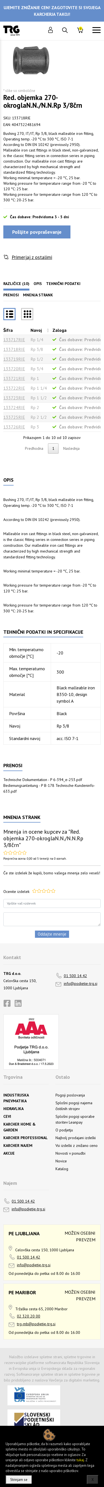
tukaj (80, 1460)
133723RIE (14, 397)
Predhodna (34, 448)
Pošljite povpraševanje (37, 232)
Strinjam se (18, 1479)
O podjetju (64, 1130)
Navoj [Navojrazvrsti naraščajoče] (36, 330)
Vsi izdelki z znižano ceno (76, 1145)
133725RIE (14, 417)
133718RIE (14, 349)
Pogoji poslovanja (70, 1095)
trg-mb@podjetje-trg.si (36, 1323)
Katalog (61, 1168)
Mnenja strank (38, 294)
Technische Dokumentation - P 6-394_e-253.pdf (42, 779)
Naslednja (71, 448)
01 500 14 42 (75, 975)
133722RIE (14, 388)
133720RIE (14, 368)
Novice (61, 1161)
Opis (38, 283)
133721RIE (14, 378)
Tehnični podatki (63, 283)
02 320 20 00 (28, 1316)
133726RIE (14, 427)
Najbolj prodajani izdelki (75, 1137)
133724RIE (14, 407)
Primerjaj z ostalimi (32, 257)
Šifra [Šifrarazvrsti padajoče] (8, 330)
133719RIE (14, 359)
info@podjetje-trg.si (80, 983)
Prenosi (11, 294)
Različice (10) (16, 283)
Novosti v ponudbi (70, 1153)
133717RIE (14, 339)
